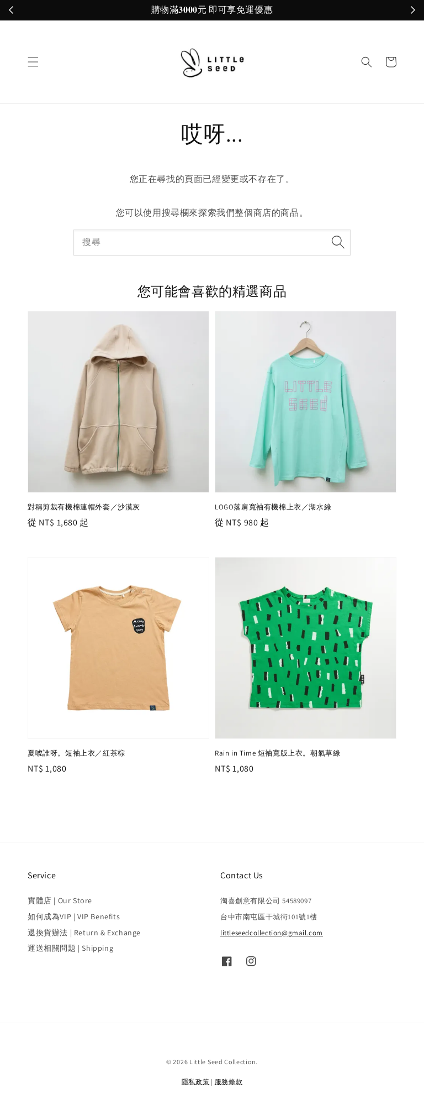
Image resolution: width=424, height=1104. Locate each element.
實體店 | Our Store (60, 900)
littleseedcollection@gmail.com (271, 933)
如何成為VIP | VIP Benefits (74, 916)
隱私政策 (196, 1081)
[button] (33, 62)
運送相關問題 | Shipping (70, 948)
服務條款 (229, 1081)
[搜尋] (338, 242)
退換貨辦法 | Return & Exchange (84, 933)
